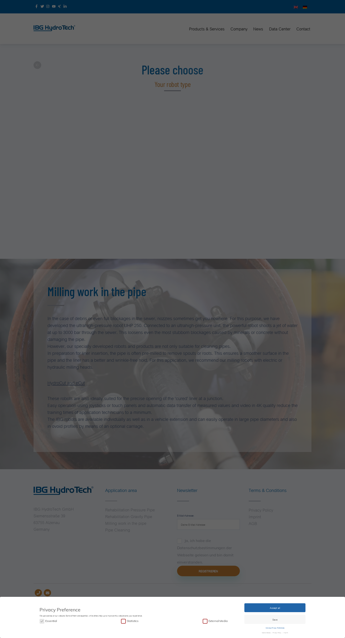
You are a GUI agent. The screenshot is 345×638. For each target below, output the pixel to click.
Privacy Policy (277, 631)
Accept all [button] (275, 606)
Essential (51, 619)
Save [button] (274, 618)
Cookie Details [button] (266, 631)
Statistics (132, 619)
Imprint (285, 631)
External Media (218, 619)
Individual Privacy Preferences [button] (274, 626)
